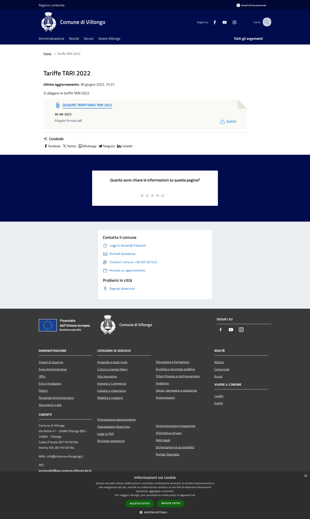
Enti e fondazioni (50, 383)
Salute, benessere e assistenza (176, 390)
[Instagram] (231, 22)
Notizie (219, 362)
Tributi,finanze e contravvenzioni (178, 376)
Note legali (163, 440)
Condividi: (53, 139)
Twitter (69, 146)
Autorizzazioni (165, 397)
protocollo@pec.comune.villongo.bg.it (65, 470)
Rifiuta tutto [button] (171, 503)
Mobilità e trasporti (110, 397)
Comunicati (222, 369)
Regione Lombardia (51, 5)
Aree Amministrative (53, 369)
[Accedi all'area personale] (251, 5)
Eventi (218, 403)
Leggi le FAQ (105, 433)
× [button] (305, 475)
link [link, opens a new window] (193, 495)
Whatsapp (87, 146)
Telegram (106, 146)
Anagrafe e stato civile (112, 362)
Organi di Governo (51, 362)
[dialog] (155, 495)
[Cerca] (266, 22)
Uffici (42, 376)
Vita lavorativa (107, 376)
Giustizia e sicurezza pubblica (175, 369)
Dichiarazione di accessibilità (175, 447)
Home (47, 53)
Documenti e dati (50, 404)
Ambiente (162, 383)
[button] (155, 512)
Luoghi (218, 396)
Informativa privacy (169, 433)
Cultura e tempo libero (112, 369)
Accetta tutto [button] (140, 503)
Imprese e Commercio (111, 383)
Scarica (227, 121)
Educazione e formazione (172, 362)
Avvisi (218, 376)
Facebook (51, 146)
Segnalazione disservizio (113, 426)
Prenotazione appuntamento (116, 419)
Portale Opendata (167, 454)
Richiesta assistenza (111, 440)
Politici (43, 390)
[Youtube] (221, 22)
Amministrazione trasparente (175, 425)
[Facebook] (211, 22)
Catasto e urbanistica (111, 390)
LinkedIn (124, 146)
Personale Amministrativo (56, 397)
